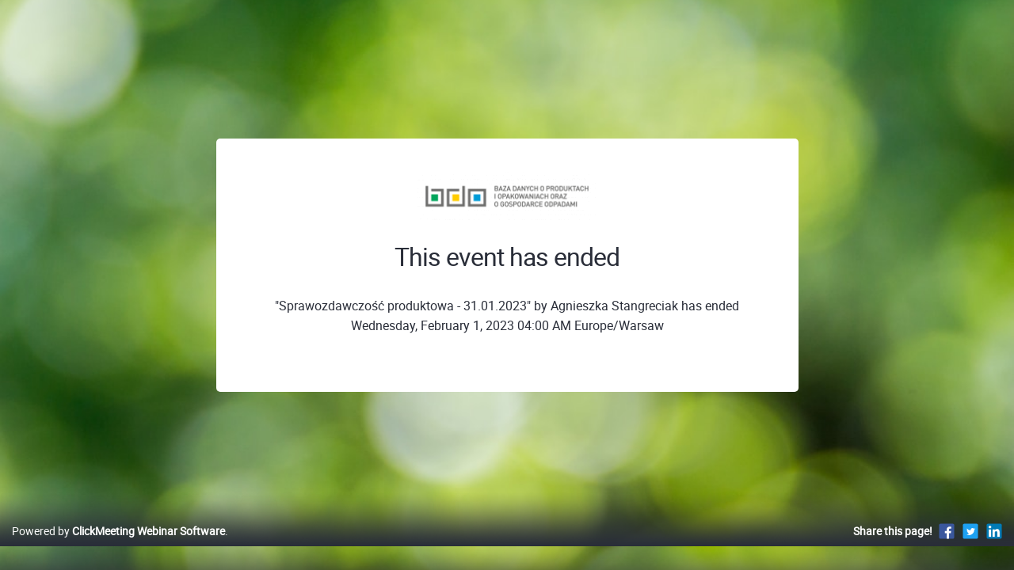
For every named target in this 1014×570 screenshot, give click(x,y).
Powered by (118, 547)
